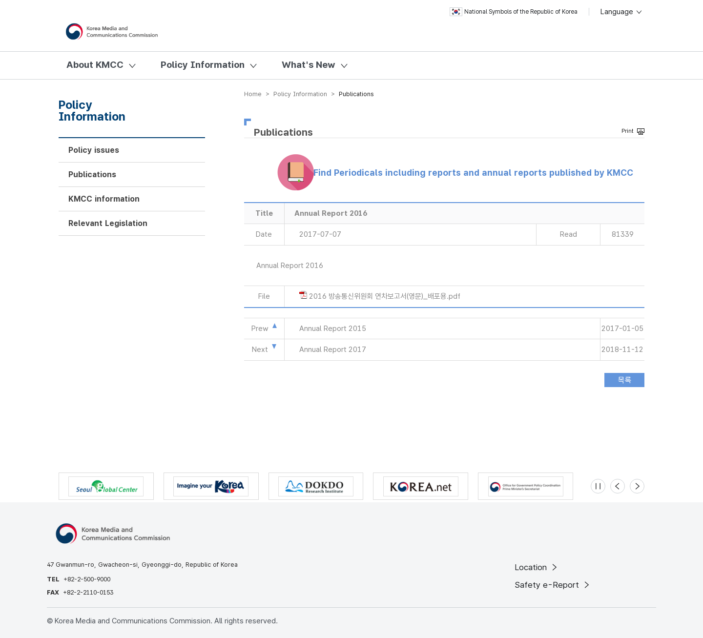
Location (537, 567)
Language (621, 11)
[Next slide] (637, 486)
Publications (92, 174)
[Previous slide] (617, 486)
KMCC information (104, 199)
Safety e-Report (553, 585)
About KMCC (95, 64)
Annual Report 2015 (332, 328)
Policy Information (203, 64)
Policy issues (93, 150)
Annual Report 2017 (332, 349)
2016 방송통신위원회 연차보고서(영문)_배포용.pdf (384, 296)
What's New (308, 64)
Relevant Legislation (107, 223)
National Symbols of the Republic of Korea (514, 11)
